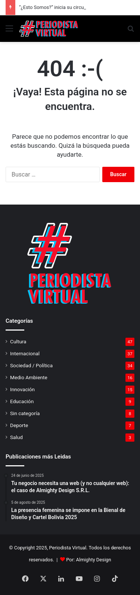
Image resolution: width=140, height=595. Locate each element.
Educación (22, 401)
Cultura (18, 341)
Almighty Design (93, 559)
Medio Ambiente (28, 377)
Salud (16, 437)
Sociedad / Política (31, 365)
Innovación (22, 389)
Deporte (19, 425)
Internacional (25, 353)
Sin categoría (25, 413)
